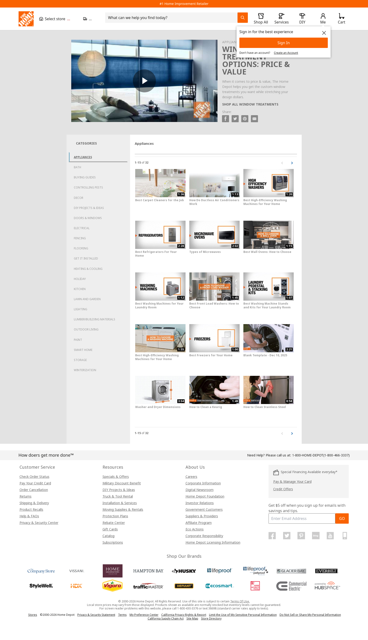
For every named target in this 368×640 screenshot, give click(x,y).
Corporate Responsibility (204, 536)
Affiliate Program (199, 522)
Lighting (80, 309)
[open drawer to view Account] (323, 18)
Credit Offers (283, 489)
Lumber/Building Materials (94, 319)
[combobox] (172, 18)
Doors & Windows (88, 218)
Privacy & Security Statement (96, 615)
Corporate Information (203, 483)
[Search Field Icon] (242, 17)
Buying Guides (85, 177)
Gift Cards (110, 529)
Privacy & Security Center (39, 522)
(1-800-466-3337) (320, 455)
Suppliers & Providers (202, 516)
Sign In (283, 42)
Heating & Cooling (88, 269)
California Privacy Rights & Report (183, 615)
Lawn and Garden (87, 299)
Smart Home (83, 350)
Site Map (192, 619)
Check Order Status (34, 476)
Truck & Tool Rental (118, 496)
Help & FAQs (29, 516)
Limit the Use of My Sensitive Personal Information (243, 615)
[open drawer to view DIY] (302, 18)
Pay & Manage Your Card (292, 481)
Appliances (83, 157)
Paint (78, 340)
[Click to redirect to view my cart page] (341, 18)
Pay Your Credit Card (35, 483)
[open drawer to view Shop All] (261, 18)
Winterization (85, 370)
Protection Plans (115, 516)
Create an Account (286, 53)
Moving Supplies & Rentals (123, 509)
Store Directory (211, 619)
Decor (78, 198)
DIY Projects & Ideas (89, 208)
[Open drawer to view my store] (58, 19)
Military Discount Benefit (122, 483)
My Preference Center (144, 615)
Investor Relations (200, 503)
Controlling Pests (88, 187)
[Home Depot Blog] (316, 535)
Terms (122, 615)
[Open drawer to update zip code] (91, 18)
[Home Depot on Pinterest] (301, 535)
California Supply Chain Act (166, 618)
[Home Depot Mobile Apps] (344, 535)
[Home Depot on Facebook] (272, 535)
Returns (26, 496)
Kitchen (80, 289)
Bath (77, 167)
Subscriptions (113, 542)
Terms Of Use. (240, 601)
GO (342, 518)
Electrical (82, 228)
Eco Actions (195, 529)
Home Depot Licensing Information (213, 542)
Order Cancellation (34, 489)
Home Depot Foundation (205, 496)
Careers (191, 476)
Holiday (80, 279)
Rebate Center (114, 522)
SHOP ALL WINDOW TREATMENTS (250, 104)
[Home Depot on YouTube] (330, 535)
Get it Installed (86, 258)
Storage (80, 360)
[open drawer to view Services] (281, 18)
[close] (324, 33)
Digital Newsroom (200, 489)
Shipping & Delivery (34, 503)
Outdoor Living (86, 329)
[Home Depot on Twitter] (286, 535)
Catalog (109, 536)
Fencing (80, 238)
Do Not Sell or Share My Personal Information (310, 615)
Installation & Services (120, 503)
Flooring (81, 248)
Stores (32, 615)
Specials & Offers (116, 476)
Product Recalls (31, 509)
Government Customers (204, 509)
